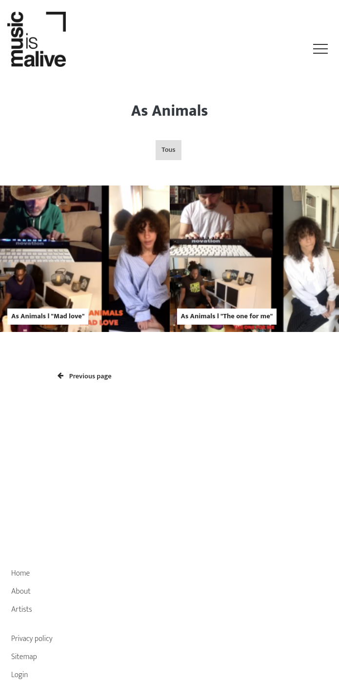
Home (20, 573)
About (21, 591)
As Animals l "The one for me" (227, 316)
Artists (21, 609)
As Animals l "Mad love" (47, 316)
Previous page (85, 376)
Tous (168, 150)
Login (19, 675)
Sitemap (24, 656)
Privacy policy (32, 638)
